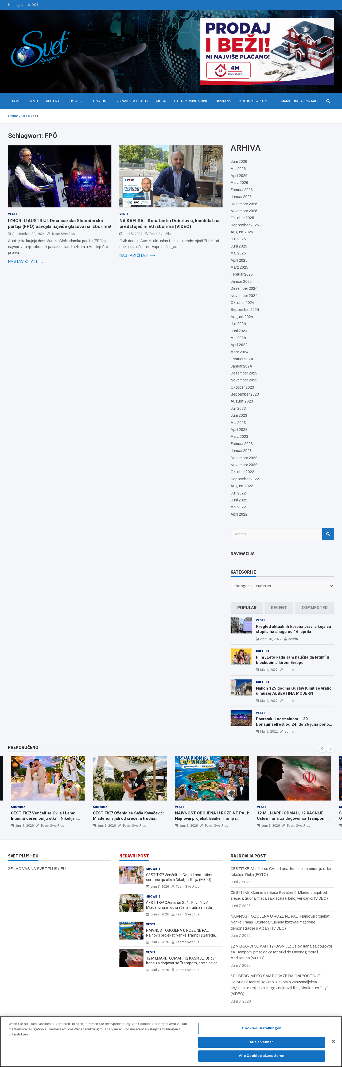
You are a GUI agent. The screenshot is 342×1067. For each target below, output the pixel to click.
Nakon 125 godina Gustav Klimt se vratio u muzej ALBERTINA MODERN (294, 691)
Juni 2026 (239, 162)
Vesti (33, 101)
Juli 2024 (238, 324)
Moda (161, 101)
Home (16, 101)
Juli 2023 (238, 409)
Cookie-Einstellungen (261, 1028)
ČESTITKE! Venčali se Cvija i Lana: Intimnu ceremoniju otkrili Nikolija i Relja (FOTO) (44, 818)
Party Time (99, 101)
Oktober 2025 (242, 218)
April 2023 (239, 430)
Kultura (53, 101)
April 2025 (239, 260)
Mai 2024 (238, 338)
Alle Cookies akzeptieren (261, 1056)
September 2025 (245, 225)
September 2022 (245, 479)
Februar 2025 (242, 274)
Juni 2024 (239, 331)
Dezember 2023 (244, 373)
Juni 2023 (239, 415)
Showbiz (75, 101)
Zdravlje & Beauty (132, 101)
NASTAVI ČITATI (26, 262)
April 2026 (239, 176)
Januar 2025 (241, 282)
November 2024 (244, 296)
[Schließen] (333, 1041)
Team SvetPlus (63, 233)
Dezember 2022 (244, 458)
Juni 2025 (239, 246)
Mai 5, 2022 (269, 731)
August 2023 (242, 401)
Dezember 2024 (244, 289)
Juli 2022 (238, 493)
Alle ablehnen (262, 1042)
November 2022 (244, 465)
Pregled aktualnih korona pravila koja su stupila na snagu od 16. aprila (293, 629)
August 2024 (242, 317)
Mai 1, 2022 (269, 669)
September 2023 (245, 394)
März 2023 (239, 437)
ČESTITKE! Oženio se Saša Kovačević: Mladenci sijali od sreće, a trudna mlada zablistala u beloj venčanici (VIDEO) (128, 821)
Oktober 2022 (242, 472)
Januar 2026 (241, 197)
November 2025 (244, 211)
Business (223, 101)
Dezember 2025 (244, 204)
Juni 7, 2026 (24, 825)
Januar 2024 (241, 366)
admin (293, 638)
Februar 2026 (242, 190)
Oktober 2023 (242, 387)
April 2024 (239, 345)
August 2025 (242, 232)
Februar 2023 (242, 444)
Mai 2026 (238, 169)
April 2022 (239, 514)
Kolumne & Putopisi (256, 101)
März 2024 (239, 352)
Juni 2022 (239, 500)
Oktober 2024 (242, 303)
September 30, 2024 (28, 233)
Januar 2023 (241, 451)
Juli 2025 (238, 239)
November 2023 (244, 380)
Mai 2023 (238, 423)
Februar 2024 (242, 359)
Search (328, 534)
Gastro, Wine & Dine (191, 101)
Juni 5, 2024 (133, 233)
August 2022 (242, 486)
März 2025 (239, 267)
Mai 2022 (238, 507)
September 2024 (245, 310)
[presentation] (322, 748)
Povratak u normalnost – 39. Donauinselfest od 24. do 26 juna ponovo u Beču (294, 724)
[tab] (247, 607)
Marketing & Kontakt (299, 101)
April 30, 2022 (270, 638)
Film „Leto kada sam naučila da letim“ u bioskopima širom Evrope (292, 660)
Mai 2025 (238, 253)
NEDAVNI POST (134, 856)
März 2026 (239, 183)
